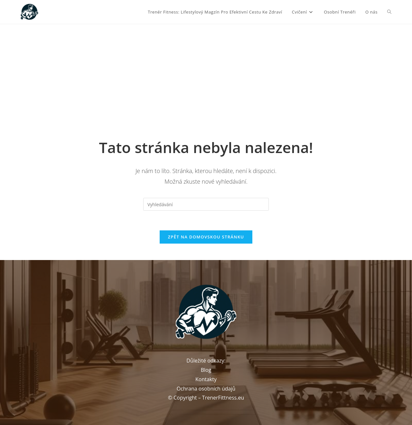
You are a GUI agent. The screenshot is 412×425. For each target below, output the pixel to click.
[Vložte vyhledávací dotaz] (206, 204)
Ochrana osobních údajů (206, 388)
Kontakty (206, 379)
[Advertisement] (206, 72)
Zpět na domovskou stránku (206, 237)
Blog (206, 369)
